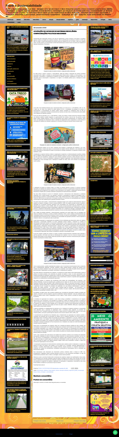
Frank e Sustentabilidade (24, 5)
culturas (44, 19)
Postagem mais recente (39, 420)
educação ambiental (60, 19)
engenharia (70, 19)
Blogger (71, 434)
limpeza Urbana (94, 19)
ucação (19, 22)
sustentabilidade (10, 22)
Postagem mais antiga (80, 420)
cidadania (19, 19)
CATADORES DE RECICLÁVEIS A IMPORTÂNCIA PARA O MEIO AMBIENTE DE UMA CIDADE (99, 291)
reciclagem (103, 19)
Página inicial (59, 420)
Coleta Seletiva (36, 19)
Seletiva (110, 19)
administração (10, 19)
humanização (85, 19)
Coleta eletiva (27, 19)
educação (51, 19)
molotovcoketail (59, 434)
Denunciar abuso (12, 234)
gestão (77, 19)
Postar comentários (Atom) (61, 424)
